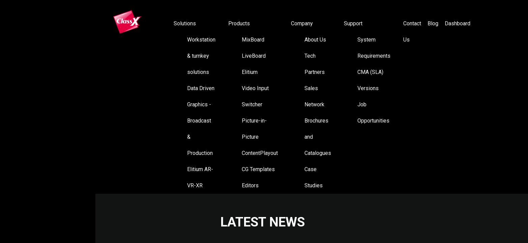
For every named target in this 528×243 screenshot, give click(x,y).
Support (353, 23)
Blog (433, 23)
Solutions (185, 23)
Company (302, 23)
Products (239, 23)
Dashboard (457, 23)
